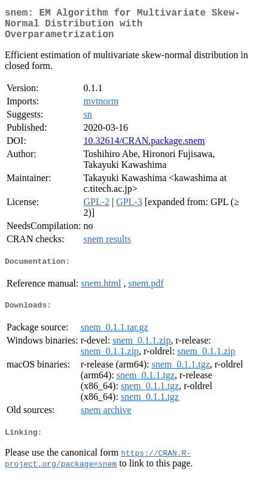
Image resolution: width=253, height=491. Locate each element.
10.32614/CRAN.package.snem (144, 148)
